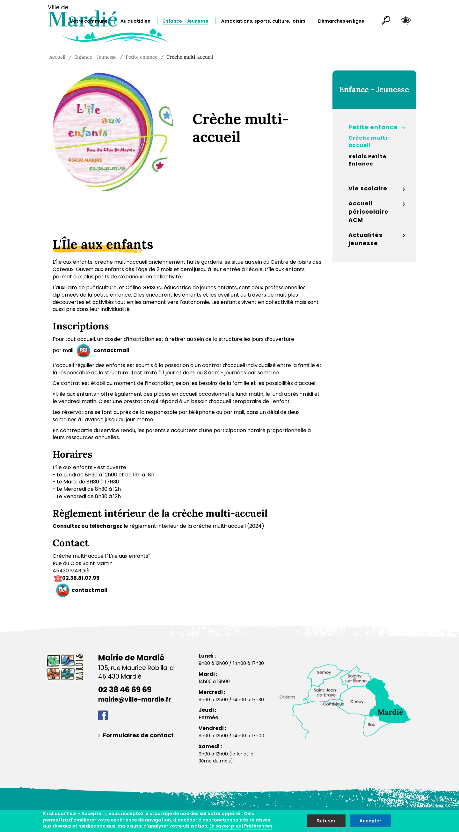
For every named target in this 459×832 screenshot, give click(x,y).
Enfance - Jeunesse (185, 21)
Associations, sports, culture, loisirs (263, 21)
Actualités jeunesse (365, 239)
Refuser (326, 820)
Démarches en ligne (341, 21)
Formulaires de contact (138, 735)
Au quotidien (135, 21)
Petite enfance (141, 57)
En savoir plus (225, 826)
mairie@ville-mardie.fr (134, 699)
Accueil (57, 57)
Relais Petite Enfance (367, 160)
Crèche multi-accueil (369, 142)
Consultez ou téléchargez (87, 526)
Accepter (371, 820)
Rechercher (383, 21)
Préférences (258, 826)
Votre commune (89, 21)
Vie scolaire (367, 188)
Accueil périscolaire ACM (368, 211)
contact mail (111, 350)
